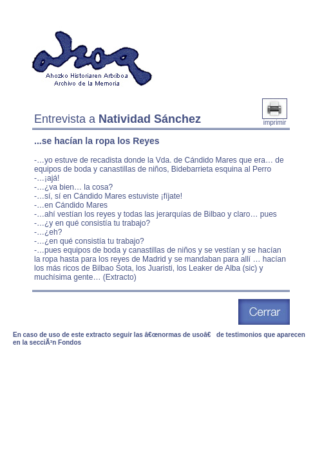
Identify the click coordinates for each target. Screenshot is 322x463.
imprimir (274, 119)
